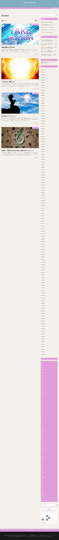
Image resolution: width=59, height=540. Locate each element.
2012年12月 (43, 323)
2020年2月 (43, 105)
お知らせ (43, 385)
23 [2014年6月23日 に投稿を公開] (42, 519)
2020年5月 (43, 100)
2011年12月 (43, 351)
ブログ (27, 5)
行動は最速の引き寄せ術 (8, 47)
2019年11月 (43, 113)
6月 (9, 9)
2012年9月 (43, 331)
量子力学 (43, 492)
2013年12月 (43, 292)
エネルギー (43, 377)
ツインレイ (43, 400)
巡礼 (42, 444)
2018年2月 (43, 164)
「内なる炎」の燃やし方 (8, 81)
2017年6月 (43, 185)
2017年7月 (43, 182)
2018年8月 (43, 149)
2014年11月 (43, 264)
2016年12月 (43, 200)
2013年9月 (43, 300)
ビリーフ (43, 413)
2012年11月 (43, 326)
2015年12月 (43, 231)
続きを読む (36, 54)
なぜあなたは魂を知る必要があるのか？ (47, 40)
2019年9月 (43, 118)
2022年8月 (43, 87)
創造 (42, 428)
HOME (22, 5)
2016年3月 (43, 223)
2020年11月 (43, 90)
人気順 (5, 20)
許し (42, 490)
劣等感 (43, 431)
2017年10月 (43, 174)
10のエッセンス (44, 362)
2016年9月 (43, 208)
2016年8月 (43, 210)
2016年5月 (43, 218)
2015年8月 (43, 241)
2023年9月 (43, 82)
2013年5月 (43, 310)
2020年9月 (43, 92)
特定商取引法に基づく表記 (43, 535)
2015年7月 (43, 244)
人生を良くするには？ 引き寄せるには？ (47, 27)
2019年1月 (43, 136)
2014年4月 (43, 282)
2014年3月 (43, 285)
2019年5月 (43, 126)
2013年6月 (43, 308)
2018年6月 (43, 154)
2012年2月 (43, 346)
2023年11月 (43, 77)
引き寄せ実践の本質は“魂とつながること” (47, 24)
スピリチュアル (44, 392)
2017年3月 (43, 192)
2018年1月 (43, 167)
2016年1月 (43, 228)
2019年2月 (43, 133)
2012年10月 (43, 328)
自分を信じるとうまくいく (8, 116)
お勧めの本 (43, 382)
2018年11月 (43, 141)
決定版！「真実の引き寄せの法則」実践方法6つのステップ (17, 150)
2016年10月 (43, 205)
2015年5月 (43, 249)
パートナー (43, 405)
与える (43, 418)
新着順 (2, 20)
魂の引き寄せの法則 (45, 500)
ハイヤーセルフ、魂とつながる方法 (46, 32)
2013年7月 (43, 305)
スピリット (43, 395)
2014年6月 (43, 277)
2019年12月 (43, 110)
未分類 (43, 469)
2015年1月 (43, 259)
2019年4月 (43, 128)
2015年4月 (43, 251)
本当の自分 (43, 472)
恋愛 (42, 454)
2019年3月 (43, 131)
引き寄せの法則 (35, 24)
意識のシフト (44, 459)
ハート (43, 403)
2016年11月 (43, 203)
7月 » (44, 522)
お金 (42, 387)
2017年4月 (43, 190)
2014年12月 (43, 262)
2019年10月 (43, 115)
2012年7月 (43, 336)
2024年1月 (43, 72)
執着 (42, 433)
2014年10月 (43, 267)
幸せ (42, 446)
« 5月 (42, 522)
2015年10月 (43, 236)
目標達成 (43, 482)
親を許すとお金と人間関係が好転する (47, 47)
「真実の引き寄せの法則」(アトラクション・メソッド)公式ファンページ (49, 62)
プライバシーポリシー (51, 535)
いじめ (43, 367)
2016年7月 (43, 213)
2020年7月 (43, 95)
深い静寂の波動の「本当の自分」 (46, 54)
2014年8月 (43, 272)
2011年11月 (43, 354)
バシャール (43, 408)
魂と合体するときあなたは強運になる (47, 22)
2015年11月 (43, 233)
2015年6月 (43, 246)
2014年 (7, 9)
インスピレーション (45, 369)
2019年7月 (43, 123)
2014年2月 (43, 287)
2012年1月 (43, 349)
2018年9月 (43, 146)
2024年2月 (43, 69)
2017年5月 (43, 187)
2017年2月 (43, 195)
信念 (42, 426)
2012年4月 (43, 341)
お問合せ (35, 5)
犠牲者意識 (43, 477)
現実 (42, 480)
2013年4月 (43, 313)
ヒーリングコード (45, 410)
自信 (42, 487)
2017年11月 (43, 172)
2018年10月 (43, 144)
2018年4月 (43, 159)
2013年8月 (43, 303)
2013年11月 (43, 295)
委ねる (43, 436)
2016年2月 (43, 226)
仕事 (42, 421)
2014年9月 (43, 269)
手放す (43, 467)
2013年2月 (43, 318)
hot (42, 364)
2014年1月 (43, 290)
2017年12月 (43, 169)
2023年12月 (43, 74)
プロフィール (31, 5)
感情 (42, 464)
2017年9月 (43, 177)
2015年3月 (43, 254)
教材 (24, 5)
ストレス (43, 390)
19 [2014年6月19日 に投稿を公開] (49, 517)
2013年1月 (43, 321)
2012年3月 (43, 344)
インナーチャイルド (45, 372)
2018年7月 (43, 151)
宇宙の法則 (43, 441)
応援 (42, 451)
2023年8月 (43, 85)
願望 (42, 495)
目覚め (43, 485)
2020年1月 (43, 108)
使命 (42, 423)
